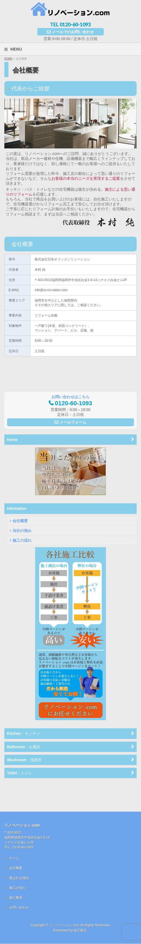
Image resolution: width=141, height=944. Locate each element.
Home (12, 439)
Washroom (24, 760)
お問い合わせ (19, 885)
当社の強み (22, 530)
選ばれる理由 (19, 855)
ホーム (14, 836)
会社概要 (20, 521)
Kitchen (23, 733)
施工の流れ (22, 540)
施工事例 (15, 875)
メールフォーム (73, 422)
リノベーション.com (64, 903)
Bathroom (23, 747)
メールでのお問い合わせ (73, 32)
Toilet (19, 773)
